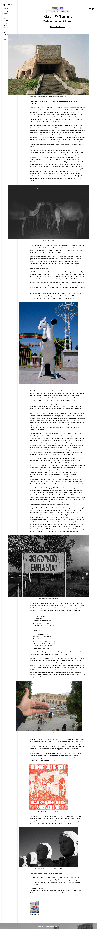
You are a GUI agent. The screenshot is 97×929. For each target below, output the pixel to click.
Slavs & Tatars (57, 16)
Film (5, 29)
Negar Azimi (57, 26)
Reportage (6, 20)
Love (67, 11)
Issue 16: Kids (55, 8)
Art (4, 16)
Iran (54, 11)
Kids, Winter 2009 (35, 908)
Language (49, 11)
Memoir (5, 25)
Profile (5, 18)
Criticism (6, 27)
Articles (6, 8)
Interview (6, 13)
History (5, 23)
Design (58, 11)
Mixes (5, 32)
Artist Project (7, 11)
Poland (62, 11)
